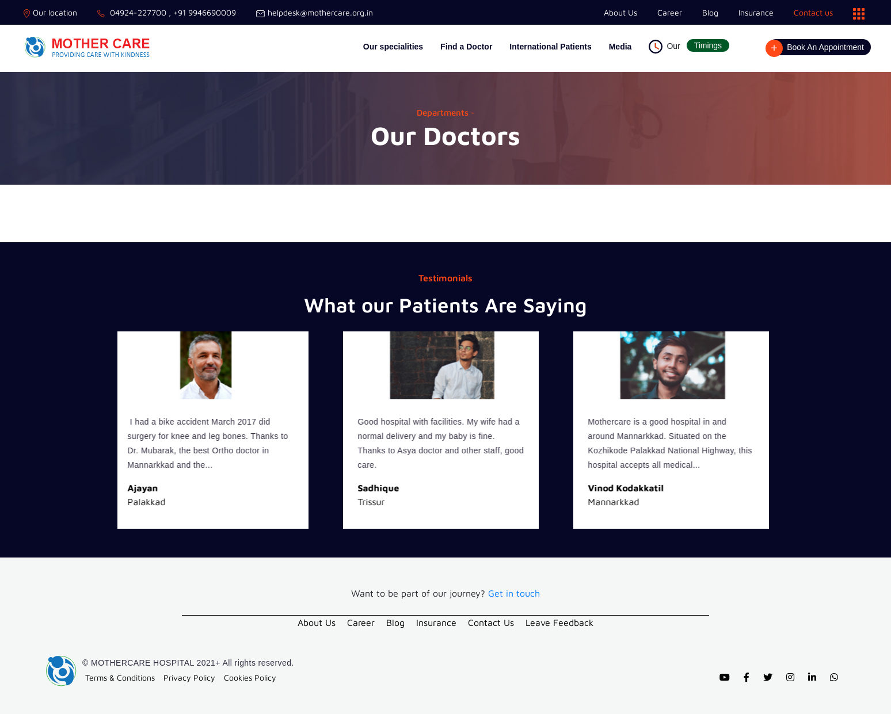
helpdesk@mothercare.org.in (314, 12)
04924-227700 (131, 12)
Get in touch (514, 593)
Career (669, 12)
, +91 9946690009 (201, 12)
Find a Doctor (466, 46)
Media (620, 46)
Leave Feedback (559, 622)
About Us (620, 12)
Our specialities (393, 46)
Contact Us (491, 622)
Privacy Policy (189, 676)
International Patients (550, 46)
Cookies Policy (250, 676)
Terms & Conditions (120, 676)
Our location (50, 12)
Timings (708, 45)
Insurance (756, 12)
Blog (710, 12)
